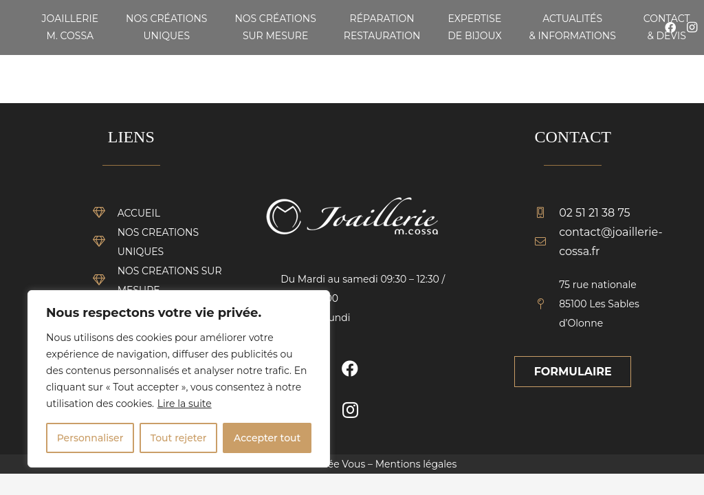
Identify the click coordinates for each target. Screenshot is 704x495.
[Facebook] (350, 368)
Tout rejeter (179, 438)
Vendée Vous (333, 464)
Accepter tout (267, 438)
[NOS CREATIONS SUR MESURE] (105, 280)
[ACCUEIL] (105, 213)
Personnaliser (90, 438)
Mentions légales (416, 464)
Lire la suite (184, 403)
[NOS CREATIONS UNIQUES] (105, 242)
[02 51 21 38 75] (546, 213)
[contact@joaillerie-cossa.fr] (546, 242)
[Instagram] (350, 409)
